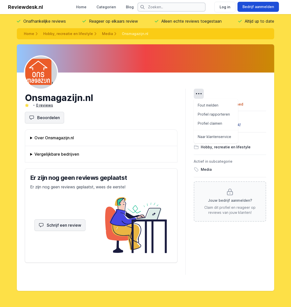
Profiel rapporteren (214, 114)
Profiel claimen (210, 123)
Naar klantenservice (214, 136)
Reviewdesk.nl (25, 7)
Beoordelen (44, 117)
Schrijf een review (60, 225)
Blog (130, 7)
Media (107, 33)
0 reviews (44, 105)
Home (81, 7)
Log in (225, 7)
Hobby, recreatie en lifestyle (68, 33)
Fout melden (208, 105)
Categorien (106, 7)
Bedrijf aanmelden (258, 7)
